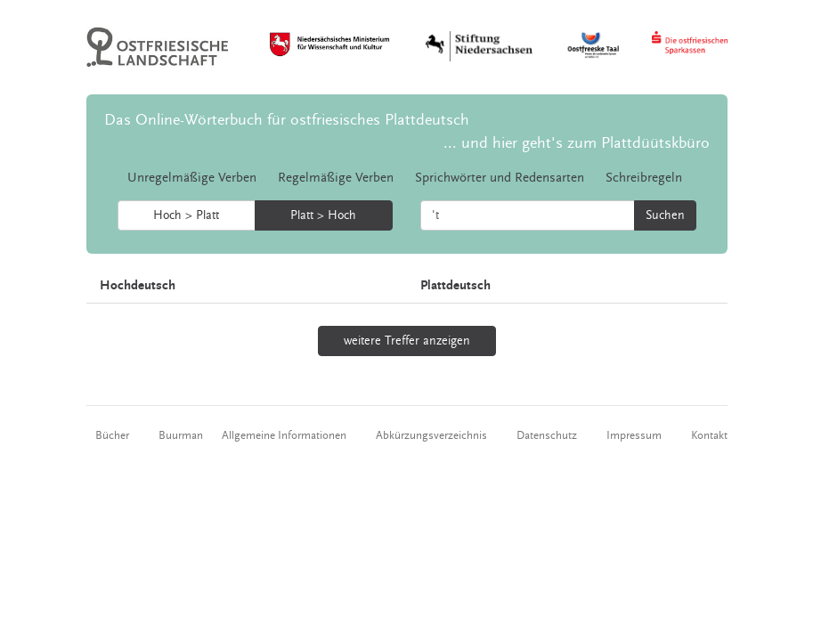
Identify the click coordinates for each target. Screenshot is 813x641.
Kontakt (709, 435)
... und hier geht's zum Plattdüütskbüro (576, 143)
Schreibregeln (644, 177)
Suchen (665, 215)
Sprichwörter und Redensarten (499, 177)
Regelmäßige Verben (336, 177)
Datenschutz (546, 435)
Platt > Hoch (323, 215)
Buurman (181, 435)
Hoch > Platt (186, 215)
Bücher (112, 435)
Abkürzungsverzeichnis (431, 435)
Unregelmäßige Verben (191, 177)
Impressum (634, 435)
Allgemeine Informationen (284, 435)
